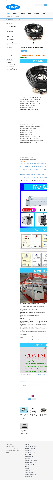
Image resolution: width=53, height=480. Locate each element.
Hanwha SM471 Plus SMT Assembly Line (29, 169)
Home (8, 13)
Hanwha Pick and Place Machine (31, 446)
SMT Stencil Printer (10, 28)
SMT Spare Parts (17, 19)
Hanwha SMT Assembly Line (30, 452)
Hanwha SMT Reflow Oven (25, 177)
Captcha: (24, 396)
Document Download (29, 472)
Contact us (17, 16)
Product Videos (27, 470)
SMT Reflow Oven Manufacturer (31, 474)
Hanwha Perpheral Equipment (30, 462)
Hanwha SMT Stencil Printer (29, 175)
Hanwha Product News (29, 456)
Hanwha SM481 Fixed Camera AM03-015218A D (43, 416)
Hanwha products (34, 174)
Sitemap (7, 452)
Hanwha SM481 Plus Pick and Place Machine (28, 163)
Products (23, 13)
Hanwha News (28, 454)
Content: (24, 390)
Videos (43, 13)
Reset (34, 398)
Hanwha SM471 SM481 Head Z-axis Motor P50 (33, 416)
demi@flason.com (10, 0)
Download (36, 13)
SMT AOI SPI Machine (11, 36)
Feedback (9, 16)
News (29, 13)
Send (29, 398)
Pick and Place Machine (11, 26)
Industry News (27, 458)
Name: (24, 385)
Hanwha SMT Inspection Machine (37, 177)
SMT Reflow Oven (10, 31)
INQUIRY (24, 51)
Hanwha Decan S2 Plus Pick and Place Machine (32, 166)
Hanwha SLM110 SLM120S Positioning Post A (24, 432)
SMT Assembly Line (10, 39)
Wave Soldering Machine (11, 42)
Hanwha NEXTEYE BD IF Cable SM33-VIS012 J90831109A (27, 376)
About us (15, 13)
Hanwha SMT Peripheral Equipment (33, 178)
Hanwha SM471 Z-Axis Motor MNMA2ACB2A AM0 (24, 416)
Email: (24, 388)
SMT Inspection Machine (11, 34)
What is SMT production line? (12, 55)
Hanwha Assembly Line (39, 175)
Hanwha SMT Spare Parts (29, 464)
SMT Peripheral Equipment (12, 44)
